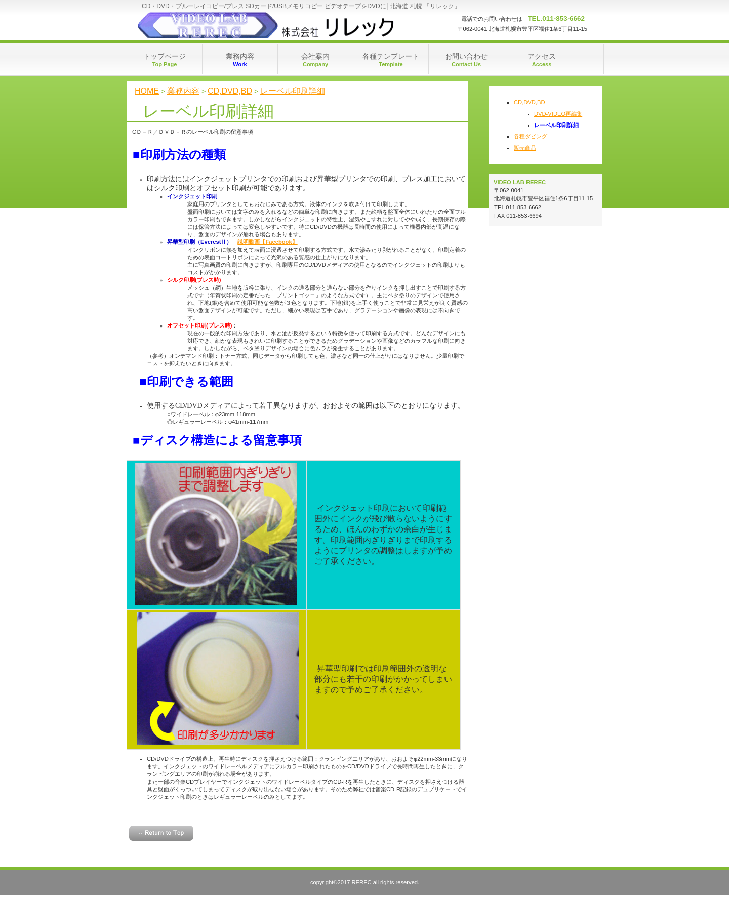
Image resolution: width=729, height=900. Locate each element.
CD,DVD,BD (230, 91)
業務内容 (183, 91)
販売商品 (525, 148)
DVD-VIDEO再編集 (558, 114)
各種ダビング (530, 136)
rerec (270, 25)
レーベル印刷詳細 (292, 91)
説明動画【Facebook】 (267, 242)
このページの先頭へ (161, 833)
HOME (147, 91)
